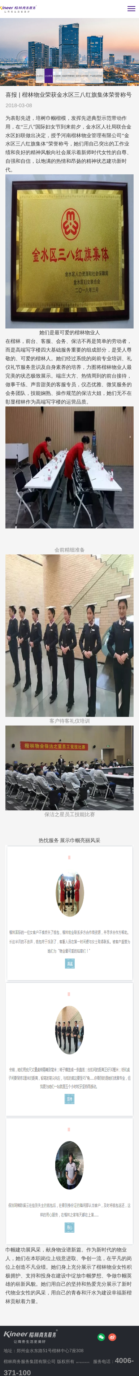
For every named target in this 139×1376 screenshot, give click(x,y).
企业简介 (12, 61)
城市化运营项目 (21, 76)
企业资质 (63, 61)
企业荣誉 (38, 61)
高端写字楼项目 (97, 61)
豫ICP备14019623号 (97, 1357)
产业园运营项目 (62, 76)
